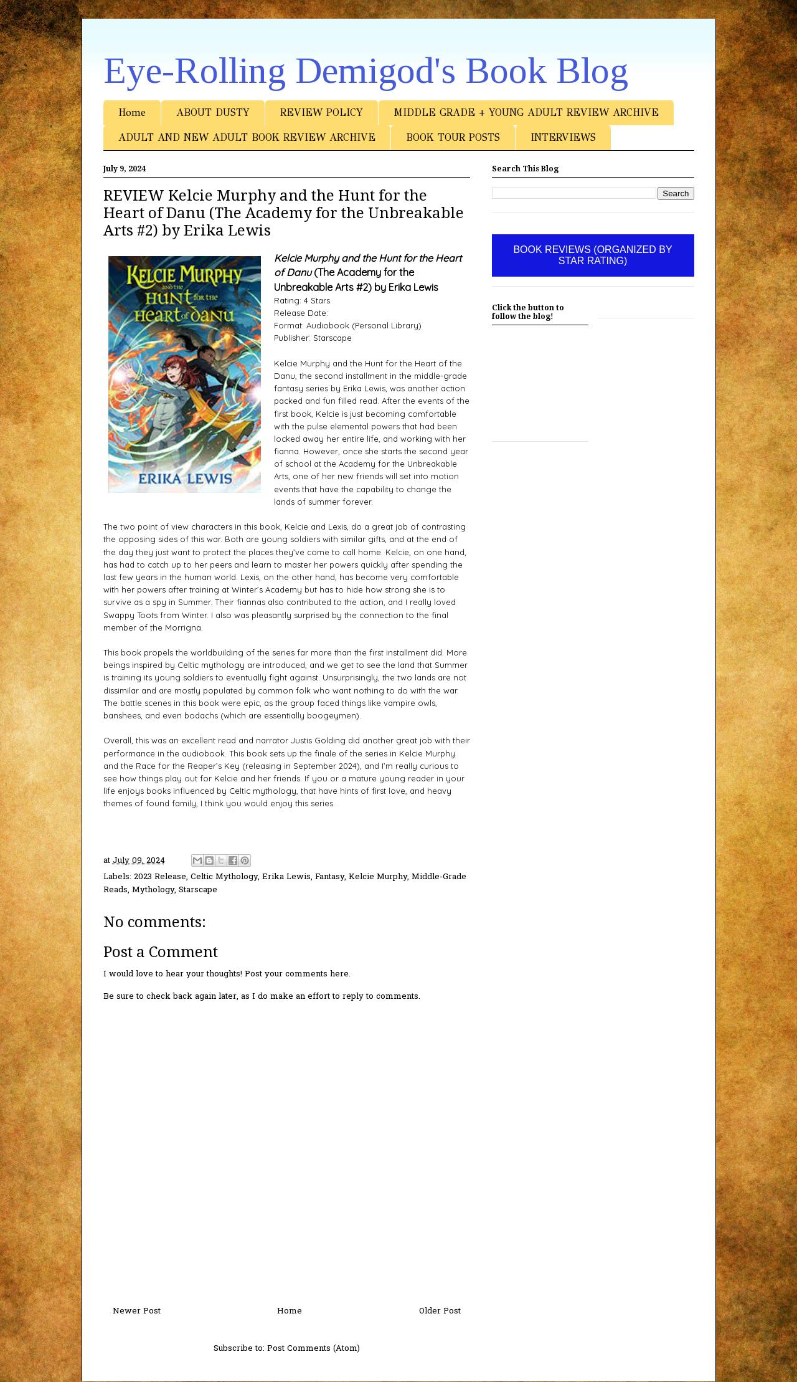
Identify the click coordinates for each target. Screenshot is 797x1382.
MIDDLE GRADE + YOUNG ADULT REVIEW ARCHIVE (526, 112)
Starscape (198, 890)
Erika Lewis (286, 877)
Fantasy (329, 877)
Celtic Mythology (224, 877)
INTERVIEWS (563, 137)
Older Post (440, 1311)
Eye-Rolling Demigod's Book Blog (365, 70)
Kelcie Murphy (378, 877)
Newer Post (137, 1311)
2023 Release (160, 877)
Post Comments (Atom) (313, 1349)
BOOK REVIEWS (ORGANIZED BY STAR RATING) (592, 255)
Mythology (153, 890)
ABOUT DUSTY (213, 112)
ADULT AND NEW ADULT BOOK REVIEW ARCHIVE (246, 137)
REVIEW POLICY (321, 112)
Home (132, 112)
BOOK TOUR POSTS (453, 137)
